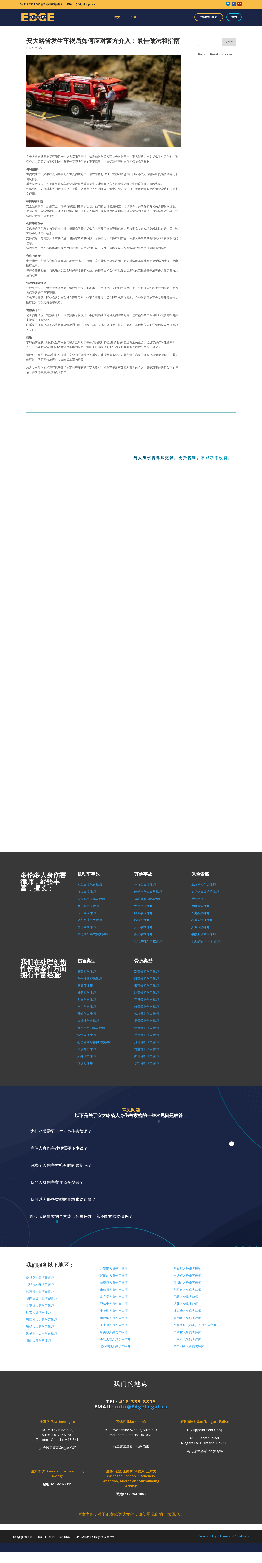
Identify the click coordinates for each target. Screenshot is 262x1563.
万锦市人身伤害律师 (114, 1268)
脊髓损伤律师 (86, 992)
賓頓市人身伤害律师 (40, 1326)
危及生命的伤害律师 (91, 1028)
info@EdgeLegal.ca (82, 4)
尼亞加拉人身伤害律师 (115, 1346)
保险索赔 (200, 874)
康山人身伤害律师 (38, 1341)
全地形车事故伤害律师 (92, 934)
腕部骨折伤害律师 (146, 978)
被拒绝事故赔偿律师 (205, 892)
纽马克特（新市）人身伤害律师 (195, 1325)
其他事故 (143, 874)
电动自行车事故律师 (148, 892)
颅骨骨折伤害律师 (146, 1007)
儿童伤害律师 (86, 1000)
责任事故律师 (86, 927)
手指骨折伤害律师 (146, 1063)
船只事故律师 (143, 934)
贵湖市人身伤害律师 (187, 1282)
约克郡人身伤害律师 (40, 1291)
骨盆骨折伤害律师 (146, 1049)
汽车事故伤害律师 (89, 885)
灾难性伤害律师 (88, 1021)
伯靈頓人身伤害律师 (114, 1282)
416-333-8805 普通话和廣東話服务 (43, 4)
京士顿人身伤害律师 (114, 1325)
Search (229, 42)
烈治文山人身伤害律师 (41, 1334)
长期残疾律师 (200, 913)
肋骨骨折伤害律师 (146, 1021)
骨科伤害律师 (86, 1014)
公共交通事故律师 (89, 920)
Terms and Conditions (234, 1536)
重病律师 (197, 899)
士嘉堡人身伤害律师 (40, 1305)
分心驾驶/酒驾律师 (147, 899)
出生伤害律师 (86, 1007)
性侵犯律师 (85, 1063)
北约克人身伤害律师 (40, 1284)
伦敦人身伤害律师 (186, 1297)
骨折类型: (144, 961)
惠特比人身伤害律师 (114, 1311)
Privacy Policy (207, 1536)
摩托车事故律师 (88, 906)
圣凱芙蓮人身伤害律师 (115, 1339)
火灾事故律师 (143, 927)
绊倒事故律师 (143, 913)
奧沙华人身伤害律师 (114, 1318)
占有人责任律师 (202, 920)
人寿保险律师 (200, 927)
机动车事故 (88, 874)
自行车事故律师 (145, 885)
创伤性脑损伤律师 (89, 978)
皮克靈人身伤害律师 (114, 1297)
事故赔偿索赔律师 (203, 934)
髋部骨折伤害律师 (146, 986)
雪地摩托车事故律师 (148, 941)
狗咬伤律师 (142, 920)
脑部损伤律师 (86, 971)
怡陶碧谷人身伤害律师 (41, 1298)
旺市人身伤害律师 (38, 1312)
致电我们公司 (208, 17)
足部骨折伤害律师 (146, 1042)
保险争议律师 (200, 906)
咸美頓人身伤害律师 (114, 1332)
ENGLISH (135, 17)
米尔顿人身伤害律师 (114, 1290)
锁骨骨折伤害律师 (146, 1028)
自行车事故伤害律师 (91, 899)
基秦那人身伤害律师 (187, 1268)
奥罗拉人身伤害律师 (187, 1332)
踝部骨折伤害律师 (146, 971)
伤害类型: (87, 961)
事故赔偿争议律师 (203, 885)
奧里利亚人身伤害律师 (189, 1346)
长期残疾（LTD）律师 (205, 941)
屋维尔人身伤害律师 (114, 1276)
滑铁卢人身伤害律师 (187, 1276)
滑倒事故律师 (143, 906)
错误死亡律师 (86, 1049)
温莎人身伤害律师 (186, 1304)
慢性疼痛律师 (86, 1035)
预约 (234, 17)
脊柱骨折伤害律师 (146, 1014)
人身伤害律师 (86, 1056)
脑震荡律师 (85, 986)
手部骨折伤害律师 (146, 1035)
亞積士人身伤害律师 (114, 1304)
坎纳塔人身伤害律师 (187, 1318)
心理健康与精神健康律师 (94, 1042)
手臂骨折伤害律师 (146, 1000)
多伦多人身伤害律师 (40, 1277)
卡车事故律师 (86, 913)
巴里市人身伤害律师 (187, 1339)
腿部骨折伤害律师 (146, 992)
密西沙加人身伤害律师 (41, 1319)
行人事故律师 (86, 892)
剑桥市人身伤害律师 (187, 1290)
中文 (117, 17)
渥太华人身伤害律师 (187, 1311)
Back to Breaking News (215, 54)
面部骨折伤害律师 (146, 1056)
